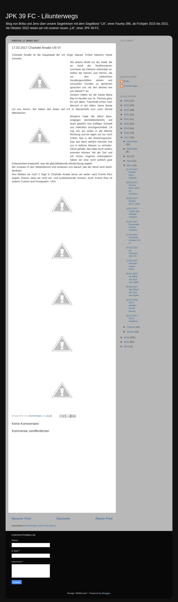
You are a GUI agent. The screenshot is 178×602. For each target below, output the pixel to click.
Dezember (132, 141)
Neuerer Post (21, 518)
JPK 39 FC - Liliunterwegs (42, 16)
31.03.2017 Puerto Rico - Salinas (132, 173)
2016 (127, 337)
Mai (129, 156)
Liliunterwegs (130, 86)
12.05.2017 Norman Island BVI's (132, 264)
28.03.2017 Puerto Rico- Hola (133, 201)
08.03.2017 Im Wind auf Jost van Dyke (132, 277)
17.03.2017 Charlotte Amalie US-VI (133, 238)
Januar (131, 331)
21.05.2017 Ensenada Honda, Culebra (132, 225)
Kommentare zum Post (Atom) (40, 525)
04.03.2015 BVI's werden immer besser (132, 305)
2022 (127, 114)
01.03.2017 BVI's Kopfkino (132, 318)
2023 (127, 110)
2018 (127, 132)
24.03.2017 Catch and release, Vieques (133, 212)
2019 (127, 128)
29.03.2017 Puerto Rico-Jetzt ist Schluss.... (133, 188)
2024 (127, 105)
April (129, 161)
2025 (127, 100)
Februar (131, 327)
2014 (127, 346)
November (132, 148)
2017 (127, 137)
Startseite (63, 518)
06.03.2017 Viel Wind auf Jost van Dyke (132, 291)
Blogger (106, 593)
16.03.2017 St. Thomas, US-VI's (132, 251)
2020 (127, 123)
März (130, 165)
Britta (126, 81)
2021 (127, 119)
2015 (127, 342)
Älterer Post (103, 518)
